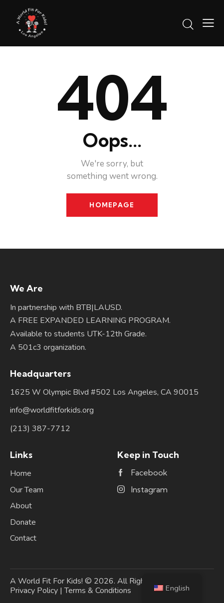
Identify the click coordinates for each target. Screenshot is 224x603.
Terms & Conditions (97, 590)
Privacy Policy (34, 590)
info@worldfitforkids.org (52, 410)
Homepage (111, 205)
